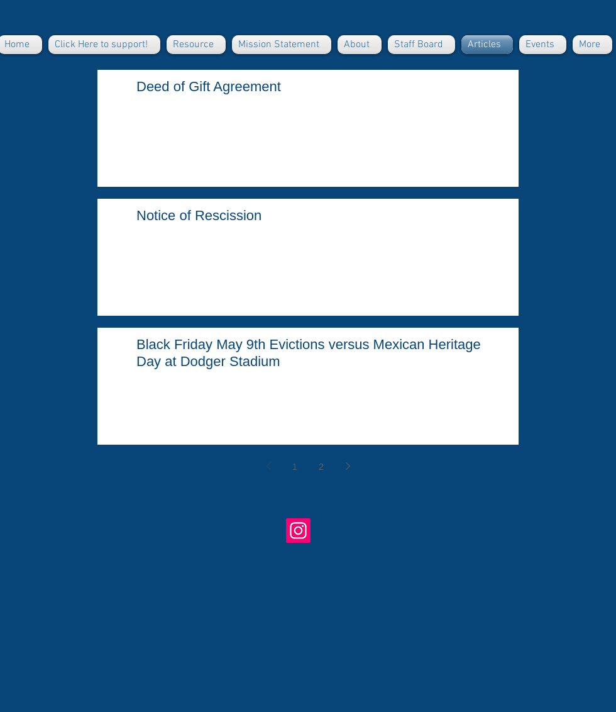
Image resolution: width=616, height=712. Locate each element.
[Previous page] (268, 466)
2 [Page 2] (321, 466)
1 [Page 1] (294, 466)
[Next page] (347, 466)
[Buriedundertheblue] (298, 530)
